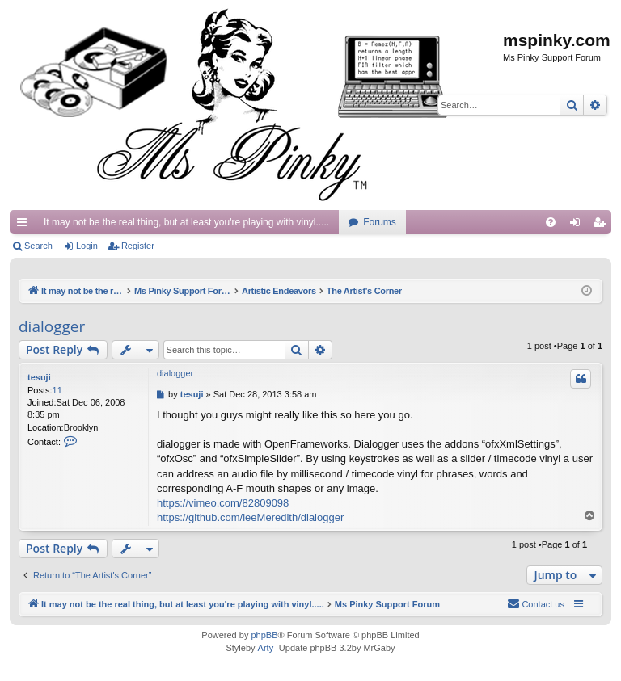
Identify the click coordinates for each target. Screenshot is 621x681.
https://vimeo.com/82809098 (223, 503)
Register (137, 245)
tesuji (39, 377)
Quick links (25, 225)
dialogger (52, 326)
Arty (266, 648)
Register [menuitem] (602, 225)
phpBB (264, 635)
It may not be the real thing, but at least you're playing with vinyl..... (186, 222)
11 (57, 390)
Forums (379, 222)
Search (38, 245)
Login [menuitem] (578, 225)
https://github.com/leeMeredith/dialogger (250, 517)
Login (87, 245)
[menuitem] (551, 222)
